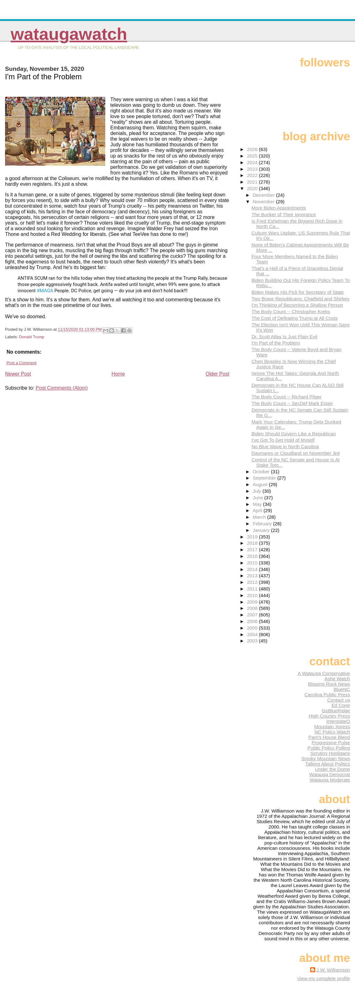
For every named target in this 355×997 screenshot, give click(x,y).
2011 (253, 588)
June (258, 497)
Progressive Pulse (331, 742)
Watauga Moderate (330, 779)
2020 (253, 188)
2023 (253, 169)
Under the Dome (332, 769)
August (261, 484)
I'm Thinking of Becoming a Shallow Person (297, 305)
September (265, 477)
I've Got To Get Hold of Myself (283, 440)
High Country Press (329, 716)
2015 (253, 562)
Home (118, 373)
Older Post (217, 373)
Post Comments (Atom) (62, 388)
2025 (253, 155)
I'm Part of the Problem (276, 342)
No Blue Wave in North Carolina (285, 446)
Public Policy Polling (328, 747)
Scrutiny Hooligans (330, 753)
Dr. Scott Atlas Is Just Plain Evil (284, 336)
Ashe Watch (337, 678)
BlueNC (342, 689)
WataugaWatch (69, 34)
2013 (253, 575)
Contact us (338, 700)
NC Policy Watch (332, 732)
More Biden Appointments (279, 207)
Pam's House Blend (329, 737)
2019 (253, 536)
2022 (253, 175)
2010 (253, 595)
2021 (253, 181)
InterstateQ (338, 721)
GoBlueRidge (336, 710)
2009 (253, 602)
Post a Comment (21, 363)
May (258, 504)
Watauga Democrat (329, 774)
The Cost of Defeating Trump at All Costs (295, 318)
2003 (253, 640)
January (262, 530)
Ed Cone (341, 705)
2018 (253, 543)
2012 (253, 582)
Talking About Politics (327, 763)
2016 (253, 556)
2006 (253, 621)
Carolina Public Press (327, 694)
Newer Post (18, 373)
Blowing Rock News (329, 684)
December (264, 195)
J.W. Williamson (333, 970)
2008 (253, 608)
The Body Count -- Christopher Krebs (291, 311)
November (264, 201)
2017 (253, 549)
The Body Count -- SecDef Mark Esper (292, 403)
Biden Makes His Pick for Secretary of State (298, 292)
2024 (253, 162)
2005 (253, 628)
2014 (253, 569)
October (262, 471)
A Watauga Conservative (324, 673)
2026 (253, 149)
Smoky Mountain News (325, 758)
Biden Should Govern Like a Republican (294, 433)
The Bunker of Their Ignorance (284, 214)
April (258, 510)
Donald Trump (31, 337)
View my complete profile (323, 978)
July (257, 491)
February (263, 523)
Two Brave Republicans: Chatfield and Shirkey (300, 298)
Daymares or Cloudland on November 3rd (296, 453)
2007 (253, 614)
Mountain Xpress (332, 726)
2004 (253, 634)
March (260, 517)
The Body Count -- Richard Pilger (287, 396)
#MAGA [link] (45, 290)
